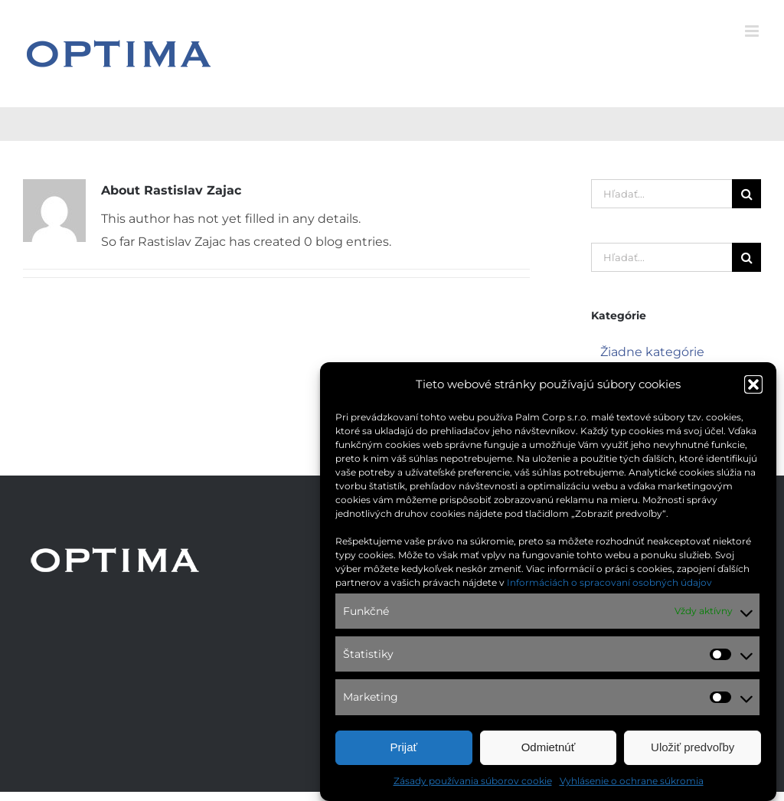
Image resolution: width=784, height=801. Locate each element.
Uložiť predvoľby (692, 747)
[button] (753, 385)
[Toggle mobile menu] (753, 31)
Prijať (404, 747)
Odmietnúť (548, 747)
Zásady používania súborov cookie (473, 781)
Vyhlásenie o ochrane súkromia (632, 781)
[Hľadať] (746, 193)
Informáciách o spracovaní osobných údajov (609, 583)
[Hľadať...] (661, 193)
